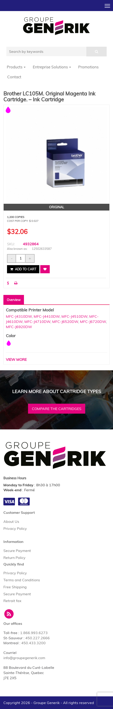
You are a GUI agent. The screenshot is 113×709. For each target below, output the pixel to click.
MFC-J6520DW (65, 321)
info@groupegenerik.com (24, 658)
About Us (11, 521)
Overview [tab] (14, 300)
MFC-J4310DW (19, 316)
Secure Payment (17, 550)
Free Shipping (15, 587)
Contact (14, 76)
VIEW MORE (16, 359)
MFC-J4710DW (37, 321)
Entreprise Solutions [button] (52, 67)
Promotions (88, 67)
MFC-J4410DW (47, 316)
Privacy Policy (15, 528)
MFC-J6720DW (93, 321)
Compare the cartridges (56, 408)
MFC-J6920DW (19, 326)
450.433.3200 (33, 643)
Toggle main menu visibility (108, 4)
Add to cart (23, 269)
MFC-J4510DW (74, 316)
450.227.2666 (37, 638)
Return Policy (14, 557)
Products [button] (16, 67)
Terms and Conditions (21, 580)
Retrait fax (12, 600)
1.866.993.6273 (34, 632)
